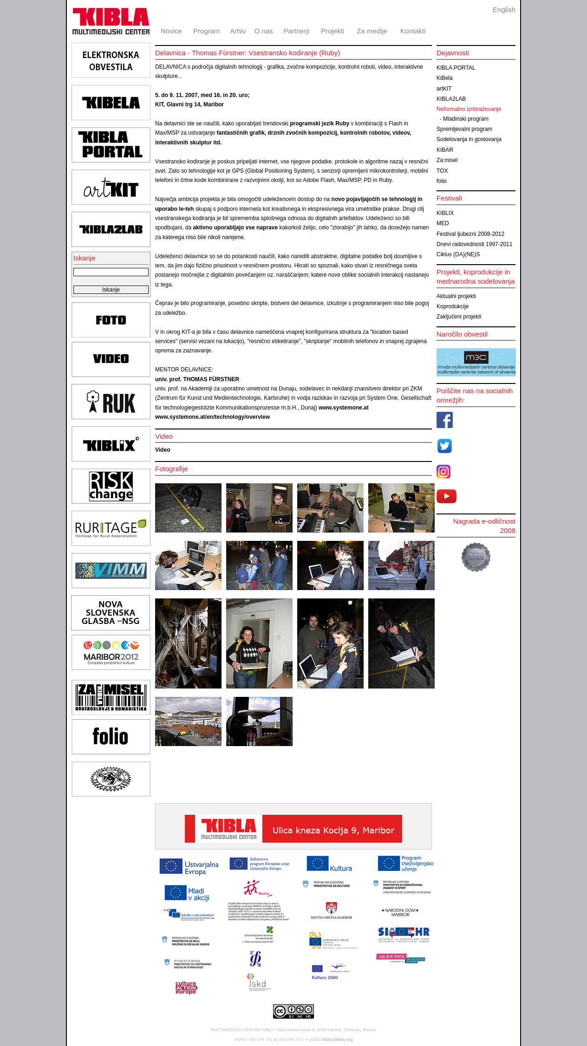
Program (206, 31)
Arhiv (238, 31)
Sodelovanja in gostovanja (469, 139)
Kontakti (412, 31)
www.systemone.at (344, 407)
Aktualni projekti (456, 296)
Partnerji (296, 31)
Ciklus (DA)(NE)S (458, 254)
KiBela (445, 78)
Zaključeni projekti (459, 316)
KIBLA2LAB (451, 99)
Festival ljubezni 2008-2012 (470, 234)
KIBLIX (445, 213)
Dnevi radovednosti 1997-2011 (474, 244)
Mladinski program (466, 119)
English (504, 9)
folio (442, 181)
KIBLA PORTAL (456, 68)
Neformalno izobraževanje (469, 109)
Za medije (372, 31)
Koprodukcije (453, 306)
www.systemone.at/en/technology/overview (212, 417)
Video (162, 450)
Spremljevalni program (464, 129)
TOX (442, 171)
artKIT (444, 88)
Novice (171, 31)
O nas (263, 31)
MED (443, 223)
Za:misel (447, 160)
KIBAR (445, 150)
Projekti (332, 31)
